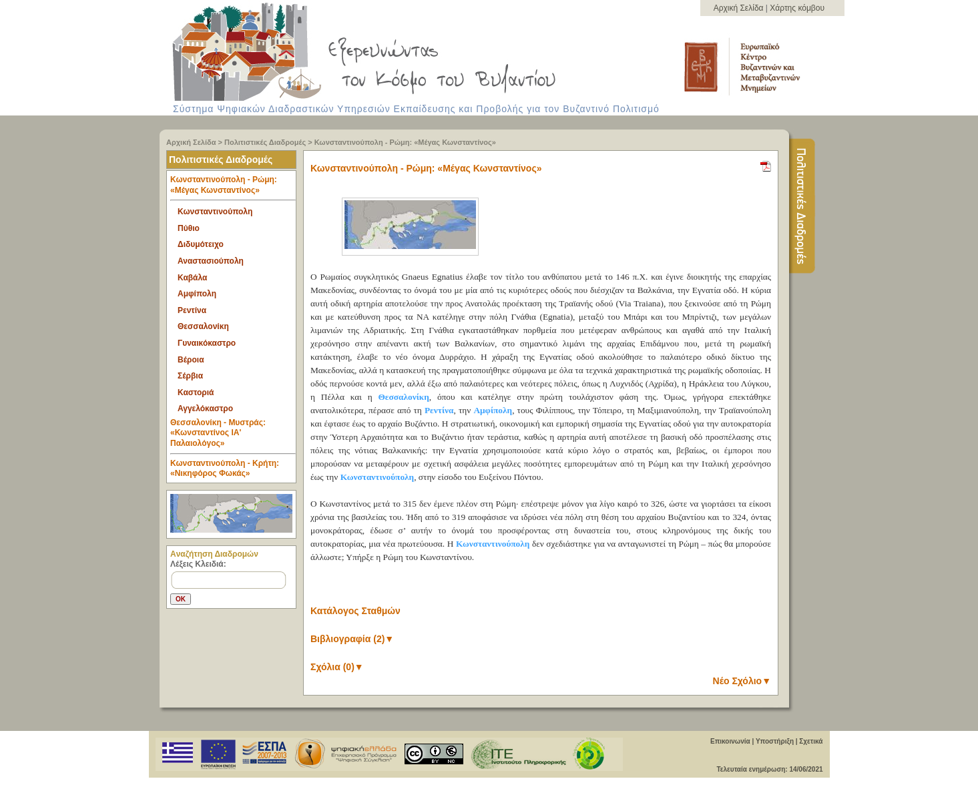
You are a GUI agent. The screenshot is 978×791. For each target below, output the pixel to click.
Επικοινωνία (730, 741)
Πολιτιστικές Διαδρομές (265, 142)
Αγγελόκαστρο (205, 408)
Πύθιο (189, 228)
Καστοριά (196, 392)
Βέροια (191, 359)
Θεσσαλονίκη (203, 326)
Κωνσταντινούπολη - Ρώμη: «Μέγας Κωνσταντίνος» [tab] (233, 188)
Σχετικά (810, 741)
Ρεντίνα (192, 310)
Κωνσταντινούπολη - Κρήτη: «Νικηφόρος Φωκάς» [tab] (224, 469)
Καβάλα (192, 277)
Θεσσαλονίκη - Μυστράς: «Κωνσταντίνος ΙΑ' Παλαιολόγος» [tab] (233, 436)
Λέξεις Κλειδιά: (198, 564)
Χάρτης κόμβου (797, 8)
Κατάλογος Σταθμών (355, 610)
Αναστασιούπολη (211, 261)
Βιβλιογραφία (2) (352, 638)
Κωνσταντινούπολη (215, 211)
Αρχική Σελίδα (740, 8)
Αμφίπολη (197, 293)
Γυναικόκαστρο (207, 343)
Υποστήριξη (775, 741)
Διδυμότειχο (201, 244)
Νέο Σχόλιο (742, 681)
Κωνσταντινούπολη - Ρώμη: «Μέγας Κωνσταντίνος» (405, 142)
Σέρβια (190, 375)
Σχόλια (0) (337, 667)
